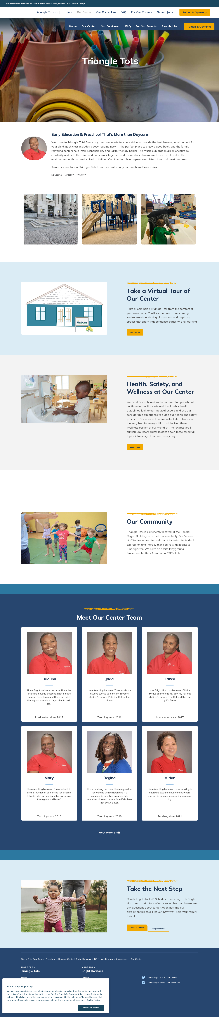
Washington (107, 960)
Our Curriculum (109, 14)
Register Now (169, 928)
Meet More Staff (109, 833)
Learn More (137, 447)
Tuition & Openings (198, 14)
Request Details (139, 928)
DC (95, 960)
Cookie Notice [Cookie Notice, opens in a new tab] (93, 1000)
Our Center (87, 14)
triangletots (121, 960)
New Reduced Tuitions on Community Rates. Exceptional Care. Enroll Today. (51, 3)
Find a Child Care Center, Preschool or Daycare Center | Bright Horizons (56, 960)
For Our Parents (144, 14)
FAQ (126, 14)
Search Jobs (168, 14)
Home (71, 14)
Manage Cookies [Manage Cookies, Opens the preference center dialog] (89, 1007)
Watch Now (151, 167)
